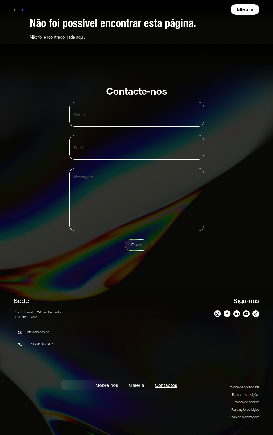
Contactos (166, 385)
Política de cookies (246, 402)
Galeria (136, 385)
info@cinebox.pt (38, 332)
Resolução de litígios (245, 410)
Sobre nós (107, 385)
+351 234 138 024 (40, 344)
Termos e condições (245, 395)
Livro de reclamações (244, 417)
